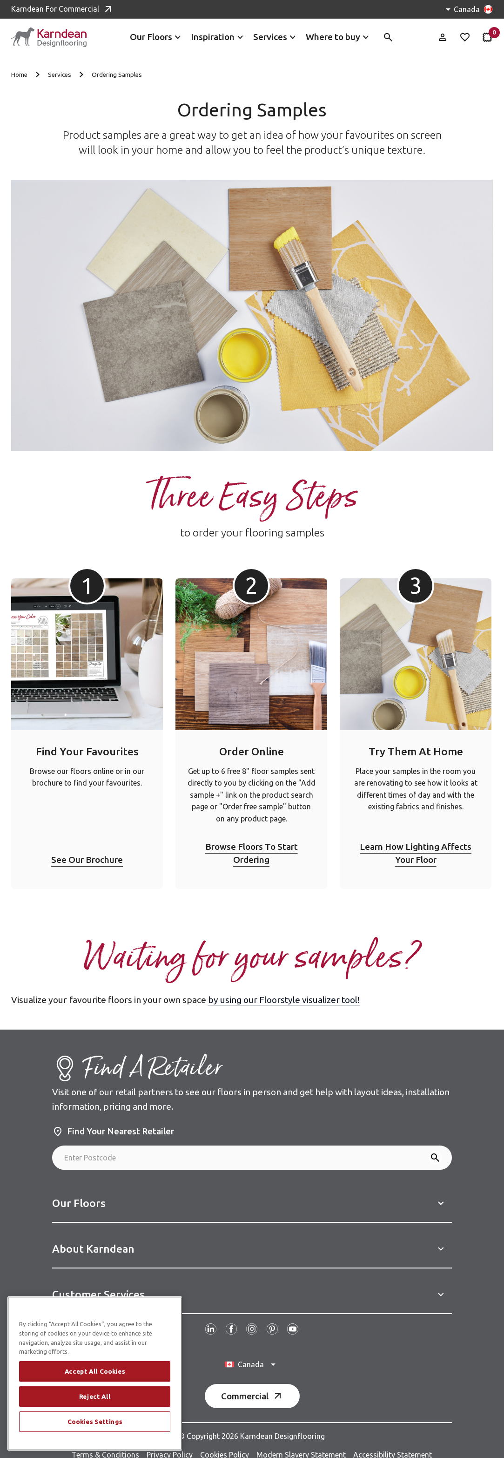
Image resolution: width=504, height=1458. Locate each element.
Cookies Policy (224, 1444)
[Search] (435, 1147)
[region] (94, 1373)
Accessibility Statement (392, 1444)
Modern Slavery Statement (301, 1444)
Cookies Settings (94, 1421)
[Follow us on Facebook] (231, 1318)
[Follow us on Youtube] (292, 1318)
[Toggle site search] (388, 37)
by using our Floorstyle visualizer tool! (284, 989)
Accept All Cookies (95, 1371)
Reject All (95, 1396)
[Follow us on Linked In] (210, 1318)
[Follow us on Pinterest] (272, 1318)
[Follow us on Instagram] (251, 1318)
